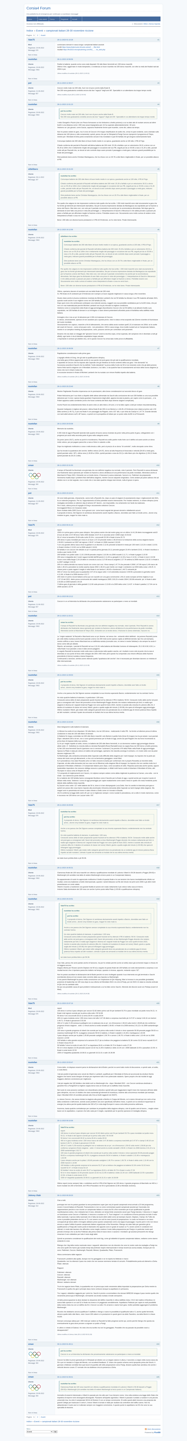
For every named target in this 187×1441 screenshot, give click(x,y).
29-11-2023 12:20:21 (65, 616)
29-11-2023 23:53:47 (65, 1062)
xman (31, 465)
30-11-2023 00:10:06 (65, 1121)
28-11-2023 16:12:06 (65, 230)
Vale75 (31, 40)
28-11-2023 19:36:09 (65, 348)
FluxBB (157, 1432)
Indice (30, 19)
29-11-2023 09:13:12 (65, 596)
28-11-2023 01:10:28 (65, 40)
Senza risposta (154, 24)
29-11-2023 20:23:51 (65, 899)
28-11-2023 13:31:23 (65, 104)
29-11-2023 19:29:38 (65, 805)
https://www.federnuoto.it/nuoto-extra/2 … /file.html (81, 47)
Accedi (74, 19)
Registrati (64, 19)
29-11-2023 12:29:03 (65, 675)
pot (29, 83)
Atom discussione (154, 1429)
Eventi (39, 30)
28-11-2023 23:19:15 (65, 493)
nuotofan (32, 59)
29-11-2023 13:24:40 (65, 722)
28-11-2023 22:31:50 (65, 465)
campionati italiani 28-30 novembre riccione (69, 30)
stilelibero (33, 169)
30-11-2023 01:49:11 (65, 1344)
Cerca (52, 19)
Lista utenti (43, 19)
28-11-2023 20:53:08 (65, 424)
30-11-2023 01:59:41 (65, 1377)
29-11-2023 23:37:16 (65, 1003)
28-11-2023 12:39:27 (65, 83)
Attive (145, 24)
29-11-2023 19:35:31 (65, 868)
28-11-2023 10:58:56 (65, 59)
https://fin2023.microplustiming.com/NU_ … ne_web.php (84, 50)
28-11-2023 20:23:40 (65, 386)
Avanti (43, 35)
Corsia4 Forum (38, 8)
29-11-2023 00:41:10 (65, 525)
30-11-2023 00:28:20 (65, 1195)
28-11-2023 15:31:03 (65, 169)
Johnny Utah (34, 1195)
